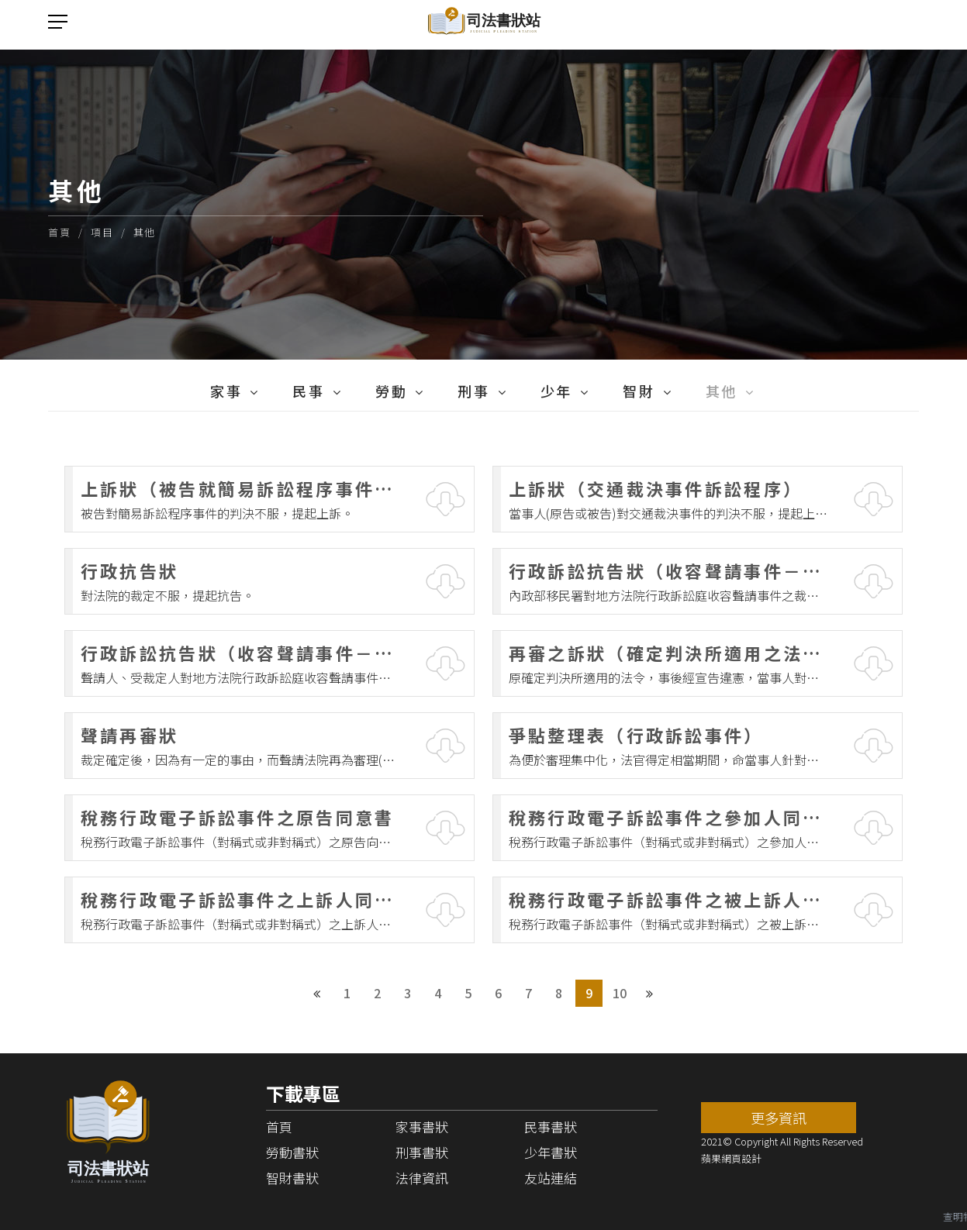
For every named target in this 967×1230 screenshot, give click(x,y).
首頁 (59, 232)
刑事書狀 (421, 1152)
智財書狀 (292, 1177)
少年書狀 (550, 1152)
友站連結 (550, 1177)
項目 (102, 232)
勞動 (391, 391)
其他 (144, 232)
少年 (556, 391)
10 (620, 993)
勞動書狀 (292, 1152)
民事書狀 (550, 1126)
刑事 (473, 391)
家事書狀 (421, 1126)
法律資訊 (421, 1177)
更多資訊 (778, 1118)
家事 (226, 391)
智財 (638, 391)
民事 (308, 391)
